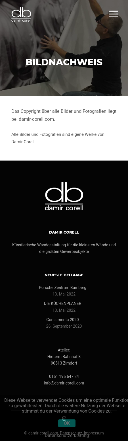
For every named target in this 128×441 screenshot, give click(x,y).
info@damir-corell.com (64, 383)
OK (67, 423)
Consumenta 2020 (62, 319)
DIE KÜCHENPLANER (62, 303)
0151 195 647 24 (64, 376)
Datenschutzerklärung (67, 435)
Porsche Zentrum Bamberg (62, 287)
